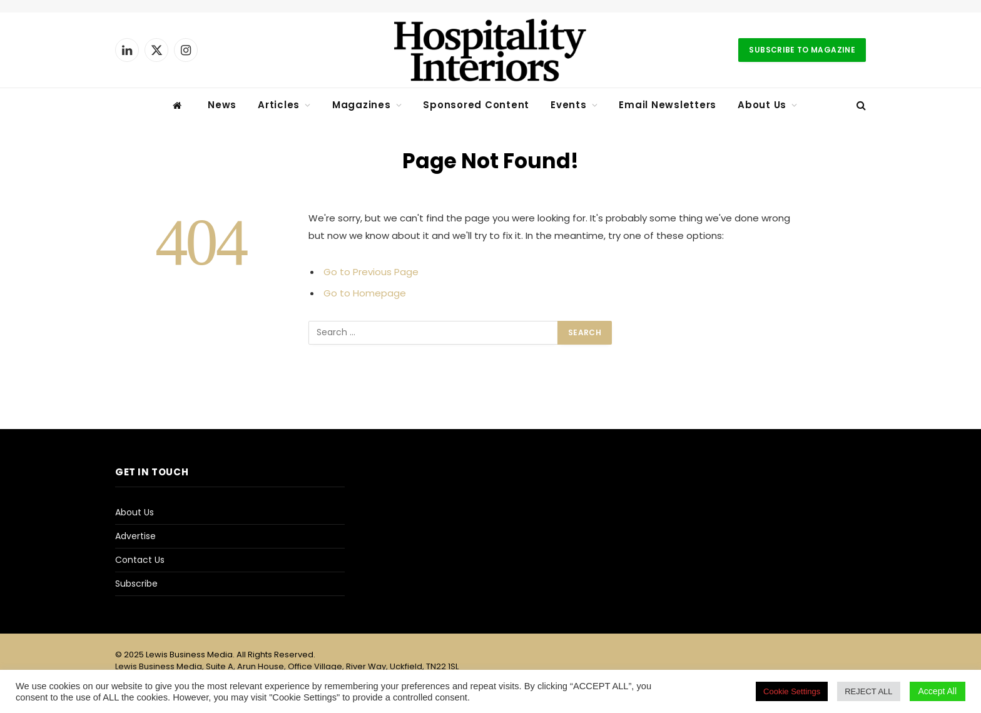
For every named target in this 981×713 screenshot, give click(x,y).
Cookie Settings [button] (791, 691)
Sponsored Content (476, 104)
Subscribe (136, 583)
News (222, 104)
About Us (762, 104)
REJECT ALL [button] (868, 691)
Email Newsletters (667, 104)
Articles (279, 104)
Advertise (135, 536)
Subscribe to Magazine (802, 49)
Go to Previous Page (371, 271)
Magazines (361, 104)
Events (569, 104)
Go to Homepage (364, 293)
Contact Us (140, 560)
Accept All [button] (937, 691)
